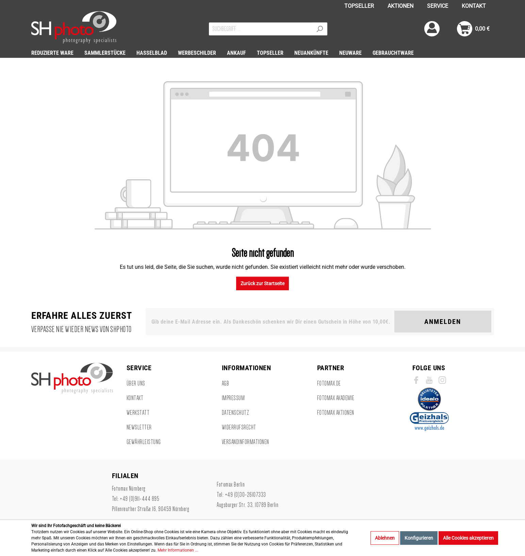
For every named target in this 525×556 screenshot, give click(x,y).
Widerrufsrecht (239, 427)
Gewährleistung (144, 442)
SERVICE (437, 6)
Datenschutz (235, 412)
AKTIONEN (400, 6)
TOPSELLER (359, 6)
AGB (225, 383)
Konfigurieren (419, 538)
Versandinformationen (245, 442)
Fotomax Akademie (336, 398)
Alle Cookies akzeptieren (468, 538)
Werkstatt (138, 412)
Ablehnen (385, 538)
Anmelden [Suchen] (442, 321)
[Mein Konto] (432, 28)
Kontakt (135, 398)
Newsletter (139, 427)
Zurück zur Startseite (262, 283)
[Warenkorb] (473, 28)
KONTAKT (474, 6)
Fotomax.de (329, 383)
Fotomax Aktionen (335, 412)
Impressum (233, 398)
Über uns (136, 383)
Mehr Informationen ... (178, 550)
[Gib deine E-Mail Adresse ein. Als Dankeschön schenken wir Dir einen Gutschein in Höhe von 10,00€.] (271, 321)
